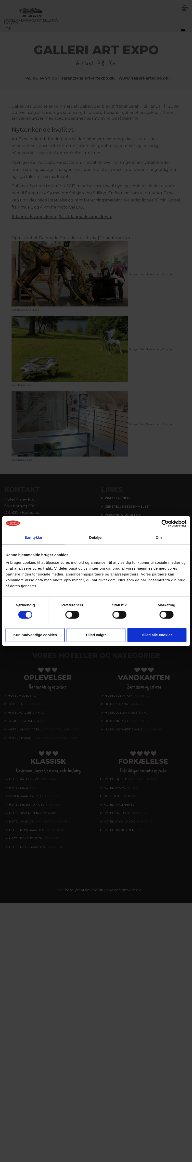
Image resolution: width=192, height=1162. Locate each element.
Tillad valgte (95, 635)
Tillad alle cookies (157, 635)
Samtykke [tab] (33, 537)
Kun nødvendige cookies (35, 635)
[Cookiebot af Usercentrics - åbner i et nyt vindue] (164, 523)
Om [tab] (159, 537)
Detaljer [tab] (96, 537)
